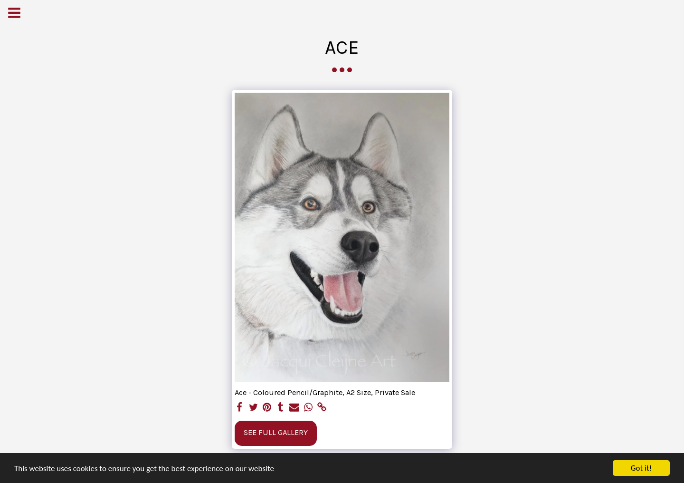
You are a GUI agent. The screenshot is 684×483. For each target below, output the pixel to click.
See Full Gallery (276, 432)
